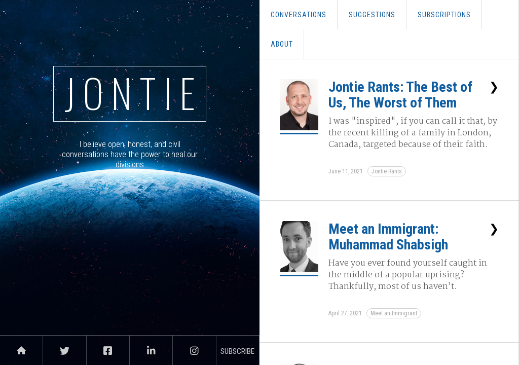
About (282, 44)
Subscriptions (444, 15)
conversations (298, 15)
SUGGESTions (372, 15)
